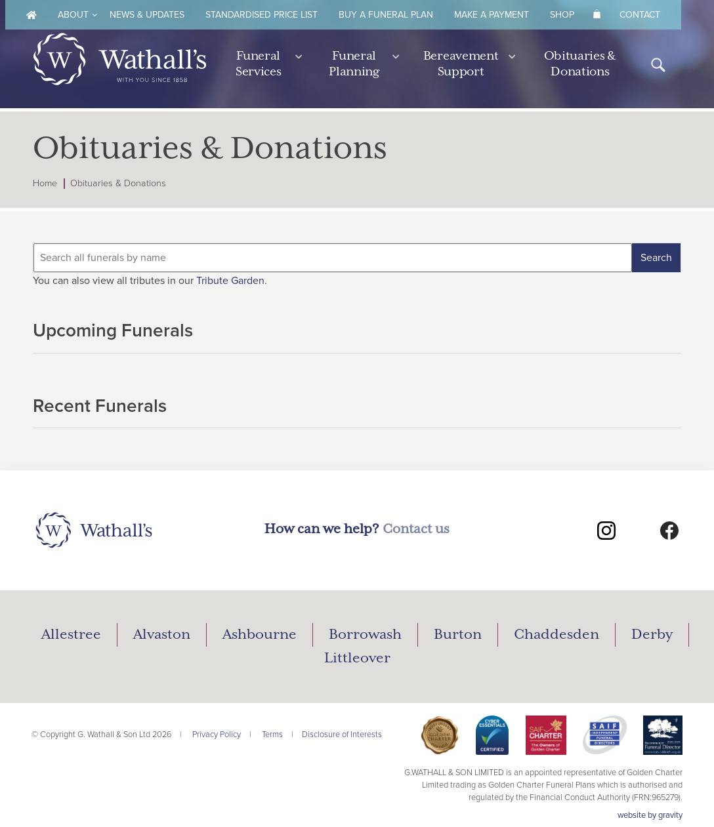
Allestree (71, 635)
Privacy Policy (216, 734)
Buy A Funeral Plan (386, 14)
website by (650, 815)
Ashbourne (259, 635)
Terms (272, 734)
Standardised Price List (261, 14)
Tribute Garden (230, 280)
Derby (652, 635)
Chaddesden (556, 635)
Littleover (357, 658)
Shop (562, 14)
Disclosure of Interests (342, 734)
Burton (458, 635)
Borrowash (365, 635)
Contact (640, 14)
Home (45, 183)
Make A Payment (491, 14)
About (73, 14)
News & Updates (147, 14)
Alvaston (161, 635)
